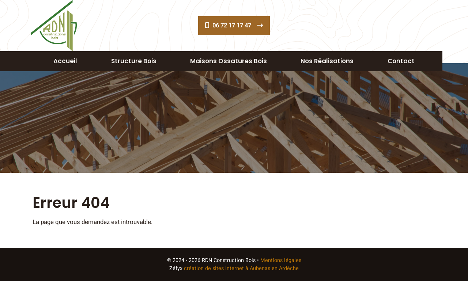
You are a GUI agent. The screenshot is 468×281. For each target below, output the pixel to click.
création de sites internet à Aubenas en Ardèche (241, 268)
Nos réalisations (327, 61)
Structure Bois (133, 61)
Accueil (65, 61)
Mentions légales (280, 260)
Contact (401, 61)
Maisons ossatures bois (228, 61)
